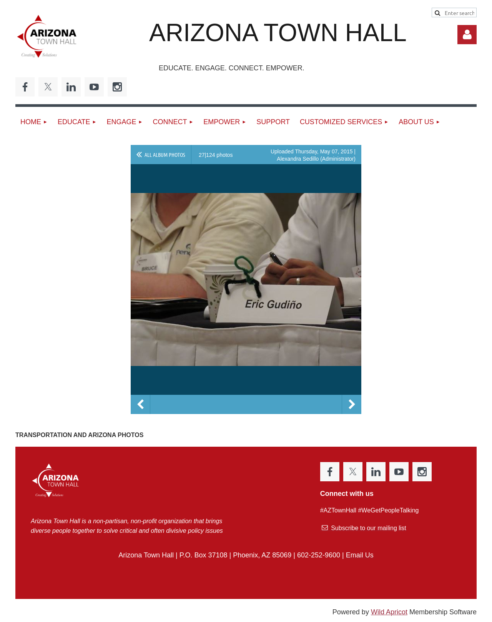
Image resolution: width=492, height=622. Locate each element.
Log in (467, 34)
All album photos (165, 154)
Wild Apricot (389, 612)
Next (351, 404)
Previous (140, 404)
